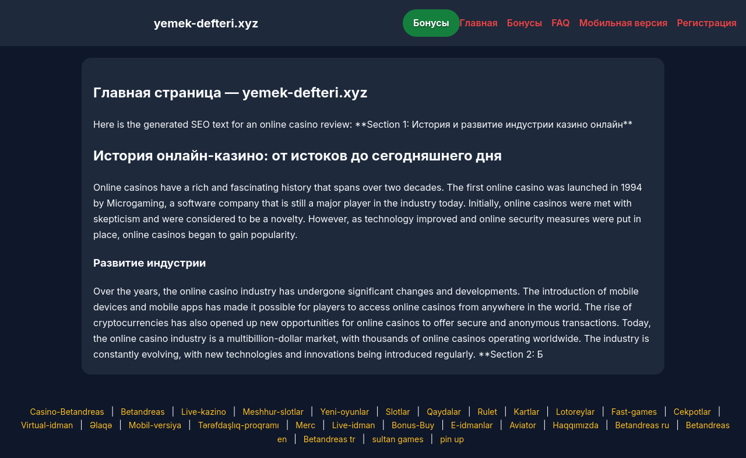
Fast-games (634, 412)
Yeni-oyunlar (344, 412)
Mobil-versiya (155, 425)
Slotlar (398, 412)
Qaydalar (444, 412)
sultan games (397, 439)
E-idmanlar (472, 425)
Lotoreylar (575, 412)
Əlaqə (101, 425)
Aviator (522, 425)
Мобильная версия (623, 23)
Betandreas (142, 412)
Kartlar (527, 412)
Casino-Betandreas (67, 412)
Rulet (487, 412)
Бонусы (431, 23)
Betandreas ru (642, 425)
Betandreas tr (330, 439)
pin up (452, 439)
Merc (305, 425)
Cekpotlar (692, 412)
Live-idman (353, 425)
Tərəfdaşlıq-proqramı (238, 425)
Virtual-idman (47, 425)
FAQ (560, 23)
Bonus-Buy (413, 425)
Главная (479, 23)
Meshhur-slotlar (272, 412)
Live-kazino (203, 412)
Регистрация (707, 23)
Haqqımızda (576, 425)
